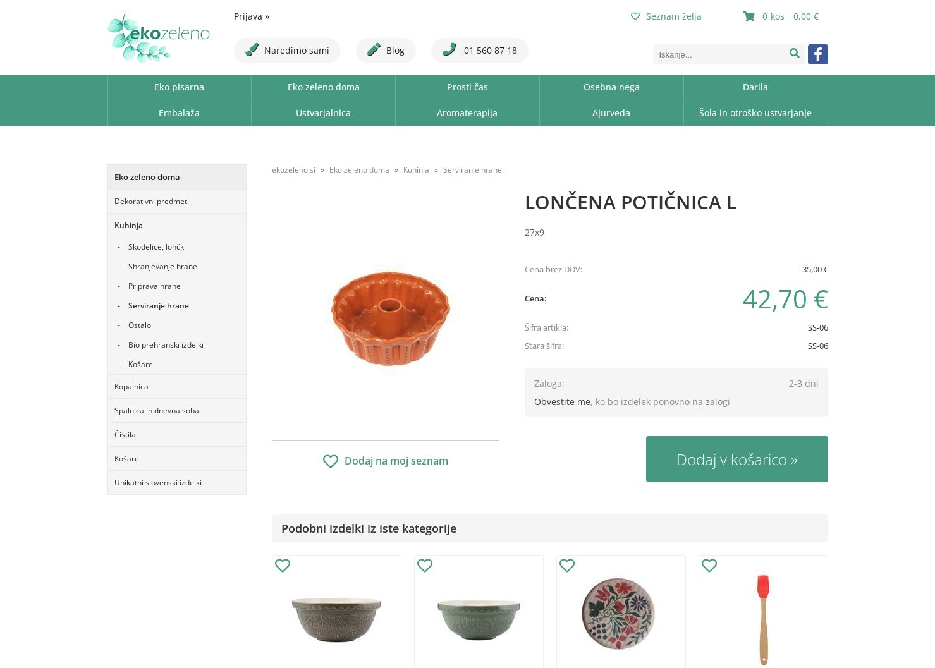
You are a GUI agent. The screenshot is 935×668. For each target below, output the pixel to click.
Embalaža (179, 113)
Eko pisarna (179, 87)
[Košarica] (782, 16)
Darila (755, 87)
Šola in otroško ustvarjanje (755, 113)
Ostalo (139, 325)
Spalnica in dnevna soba (156, 410)
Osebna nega (612, 87)
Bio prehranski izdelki (166, 344)
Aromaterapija (467, 113)
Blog (386, 49)
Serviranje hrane (158, 305)
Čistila (125, 434)
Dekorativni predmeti (151, 201)
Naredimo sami (287, 49)
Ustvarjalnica (323, 113)
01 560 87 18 (480, 49)
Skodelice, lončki (157, 246)
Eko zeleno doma (324, 87)
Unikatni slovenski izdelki (158, 482)
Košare (140, 364)
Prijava (251, 16)
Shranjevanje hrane (162, 266)
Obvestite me (562, 402)
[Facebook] (818, 54)
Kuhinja (128, 225)
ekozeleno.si (293, 169)
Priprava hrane (154, 286)
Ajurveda (611, 113)
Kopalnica (131, 386)
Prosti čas (467, 87)
